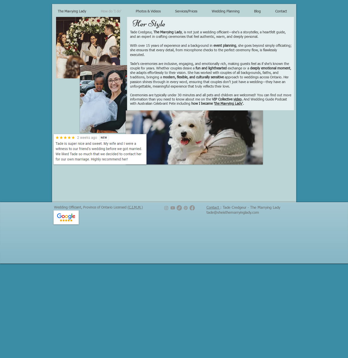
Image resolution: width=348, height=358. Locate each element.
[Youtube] (172, 207)
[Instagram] (166, 207)
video (237, 99)
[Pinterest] (185, 207)
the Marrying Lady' (228, 103)
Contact (213, 207)
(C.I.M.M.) (135, 207)
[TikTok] (179, 207)
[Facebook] (192, 207)
